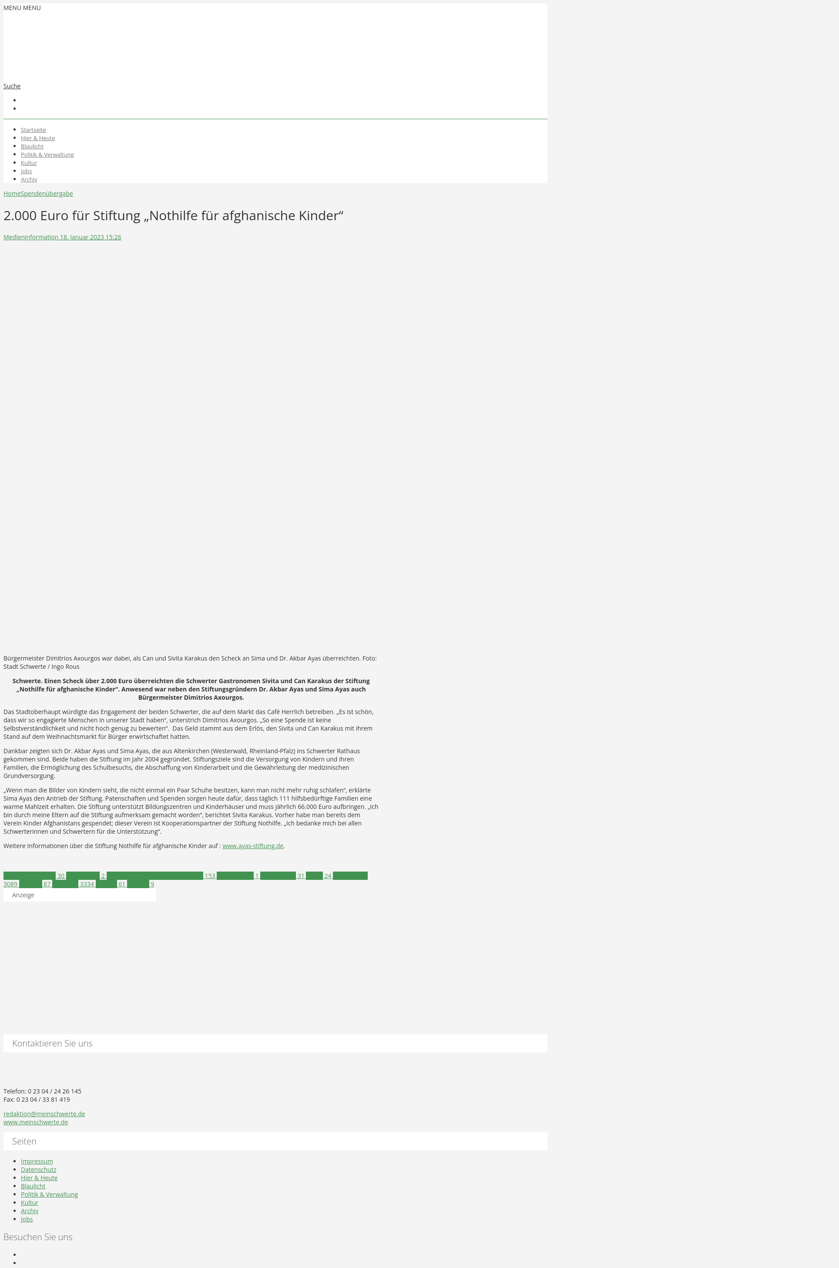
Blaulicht (32, 146)
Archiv (29, 179)
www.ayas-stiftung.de (252, 846)
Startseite (33, 130)
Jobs (26, 171)
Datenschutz (38, 1169)
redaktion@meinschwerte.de (44, 1114)
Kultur (29, 163)
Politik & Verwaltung (47, 154)
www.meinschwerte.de (35, 1122)
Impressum (37, 1161)
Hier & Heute (38, 138)
